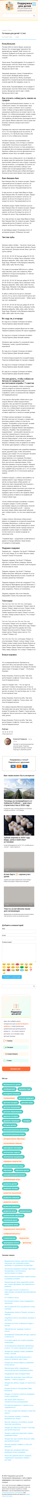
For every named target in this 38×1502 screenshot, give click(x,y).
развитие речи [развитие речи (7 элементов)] (10, 1211)
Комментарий (7, 942)
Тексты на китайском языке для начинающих (17, 910)
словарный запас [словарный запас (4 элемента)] (11, 1224)
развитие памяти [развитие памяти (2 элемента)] (11, 1202)
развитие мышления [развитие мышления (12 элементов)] (12, 1193)
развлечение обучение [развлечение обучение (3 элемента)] (13, 1215)
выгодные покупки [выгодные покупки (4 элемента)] (12, 1093)
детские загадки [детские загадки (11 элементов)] (11, 1102)
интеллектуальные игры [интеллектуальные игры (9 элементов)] (14, 1134)
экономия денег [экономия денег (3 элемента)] (10, 1247)
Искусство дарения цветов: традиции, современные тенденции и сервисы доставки (18, 1458)
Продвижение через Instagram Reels (17, 1374)
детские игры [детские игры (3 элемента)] (27, 1102)
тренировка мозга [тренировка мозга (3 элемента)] (11, 1243)
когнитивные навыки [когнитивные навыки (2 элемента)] (13, 1143)
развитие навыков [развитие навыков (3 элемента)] (11, 1197)
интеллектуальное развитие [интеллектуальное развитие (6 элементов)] (16, 1130)
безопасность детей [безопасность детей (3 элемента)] (12, 1084)
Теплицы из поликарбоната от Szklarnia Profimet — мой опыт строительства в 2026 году (18, 803)
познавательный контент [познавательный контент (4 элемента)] (14, 1175)
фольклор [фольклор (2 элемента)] (27, 1243)
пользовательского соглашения (12, 1492)
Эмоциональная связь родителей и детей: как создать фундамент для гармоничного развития (20, 1284)
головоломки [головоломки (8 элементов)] (9, 1098)
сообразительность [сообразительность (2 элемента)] (12, 1233)
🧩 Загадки (9, 1047)
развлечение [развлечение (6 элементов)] (25, 1211)
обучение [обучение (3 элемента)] (8, 1170)
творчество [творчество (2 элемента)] (24, 1238)
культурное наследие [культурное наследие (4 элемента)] (13, 1148)
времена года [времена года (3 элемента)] (25, 1089)
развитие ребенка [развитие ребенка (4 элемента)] (11, 1206)
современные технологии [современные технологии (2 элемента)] (14, 1229)
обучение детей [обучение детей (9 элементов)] (22, 1170)
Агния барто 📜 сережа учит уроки (17, 875)
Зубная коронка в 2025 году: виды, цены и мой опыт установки (17, 839)
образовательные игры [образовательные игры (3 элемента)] (13, 1166)
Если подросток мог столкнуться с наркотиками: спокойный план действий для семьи (20, 1292)
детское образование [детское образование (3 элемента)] (13, 1112)
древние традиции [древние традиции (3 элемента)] (11, 1121)
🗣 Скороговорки (11, 1054)
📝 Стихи (8, 1060)
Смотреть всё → (16, 1069)
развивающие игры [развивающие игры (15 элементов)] (12, 1179)
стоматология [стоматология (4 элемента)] (9, 1238)
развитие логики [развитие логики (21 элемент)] (11, 1188)
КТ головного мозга (12, 1298)
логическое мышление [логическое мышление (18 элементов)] (13, 1157)
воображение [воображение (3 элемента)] (9, 1089)
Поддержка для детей (24, 5)
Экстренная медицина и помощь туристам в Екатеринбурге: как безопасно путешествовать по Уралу (20, 1271)
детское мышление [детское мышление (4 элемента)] (12, 1107)
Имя (3, 929)
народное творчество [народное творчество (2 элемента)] (12, 1161)
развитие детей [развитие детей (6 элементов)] (10, 1184)
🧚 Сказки (8, 1041)
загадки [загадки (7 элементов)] (26, 1121)
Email (4, 935)
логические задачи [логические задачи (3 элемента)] (12, 1152)
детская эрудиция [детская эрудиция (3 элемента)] (26, 1098)
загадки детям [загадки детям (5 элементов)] (10, 1125)
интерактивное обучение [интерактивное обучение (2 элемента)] (14, 1139)
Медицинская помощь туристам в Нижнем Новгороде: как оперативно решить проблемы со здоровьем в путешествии (19, 1263)
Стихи (17, 37)
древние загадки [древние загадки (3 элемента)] (11, 1116)
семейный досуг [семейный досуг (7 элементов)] (10, 1220)
